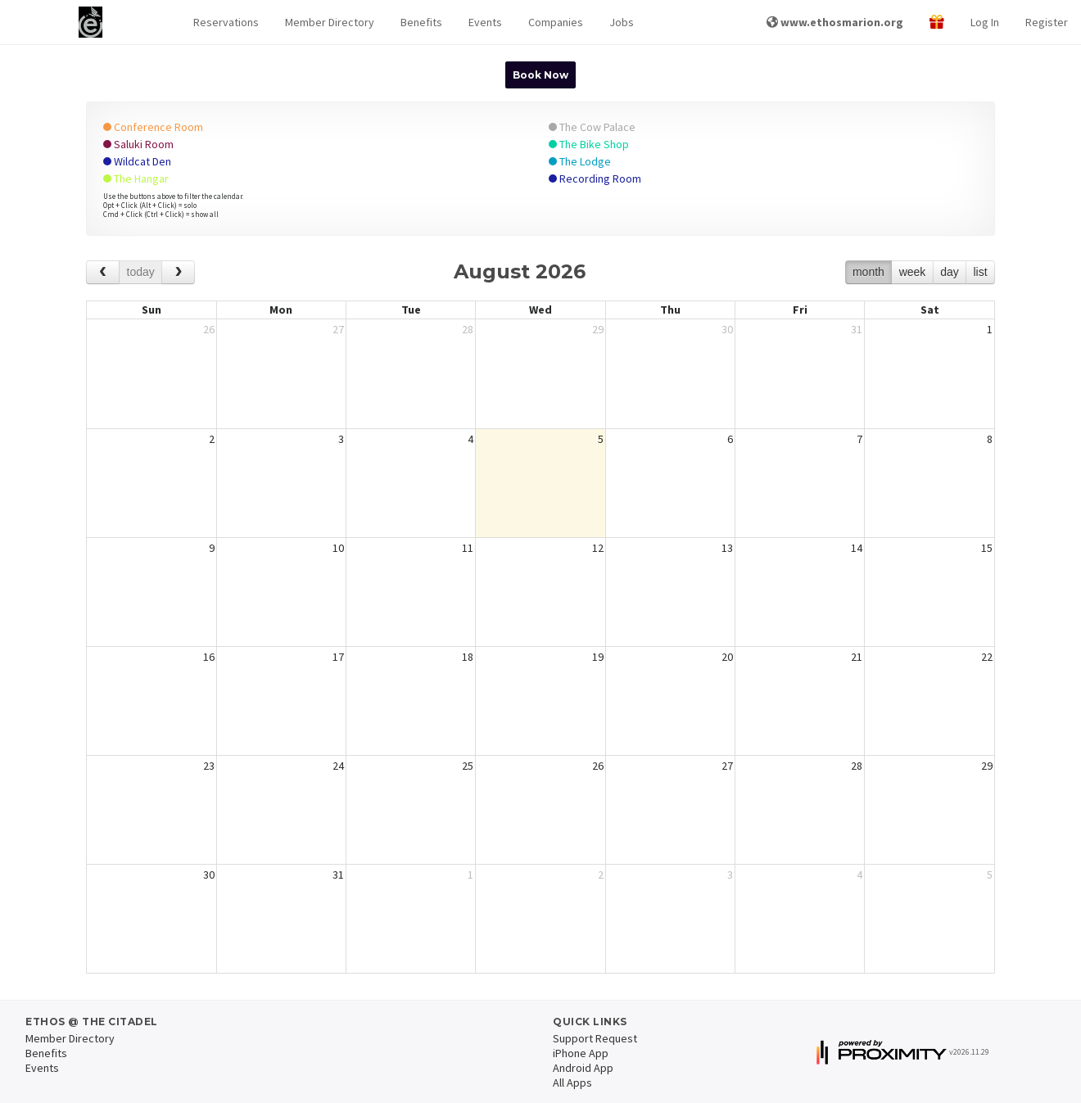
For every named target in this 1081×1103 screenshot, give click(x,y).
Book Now (540, 75)
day (949, 271)
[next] (178, 272)
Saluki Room (138, 144)
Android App (583, 1067)
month (868, 271)
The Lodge (580, 161)
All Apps (572, 1082)
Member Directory (329, 22)
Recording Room (595, 178)
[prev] (103, 272)
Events (485, 22)
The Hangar (136, 178)
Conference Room (153, 127)
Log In (984, 22)
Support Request (595, 1038)
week (912, 271)
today (141, 271)
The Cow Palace (592, 127)
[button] (226, 22)
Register (1046, 22)
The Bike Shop (589, 144)
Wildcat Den (137, 161)
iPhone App (580, 1053)
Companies (555, 22)
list (980, 271)
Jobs (621, 22)
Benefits (421, 22)
